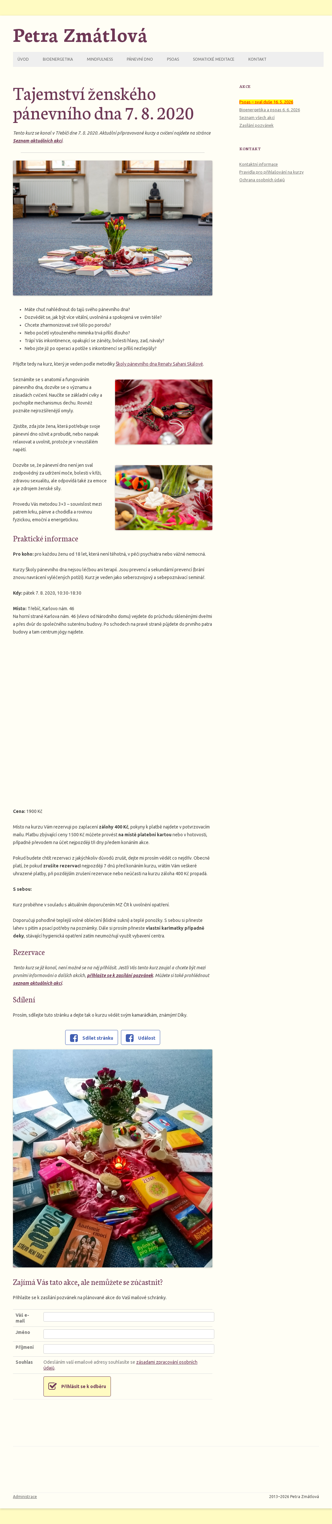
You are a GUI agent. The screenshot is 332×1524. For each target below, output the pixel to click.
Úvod (23, 59)
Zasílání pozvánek (256, 125)
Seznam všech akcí (257, 117)
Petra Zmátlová (80, 33)
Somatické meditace (213, 59)
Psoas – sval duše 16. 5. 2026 (266, 102)
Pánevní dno (140, 59)
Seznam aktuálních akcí (37, 140)
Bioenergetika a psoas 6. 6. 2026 (269, 109)
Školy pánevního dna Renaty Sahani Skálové (159, 364)
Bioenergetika (58, 59)
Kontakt (257, 59)
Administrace (25, 1496)
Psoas (173, 59)
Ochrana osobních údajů (262, 179)
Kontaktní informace (258, 164)
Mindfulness (100, 59)
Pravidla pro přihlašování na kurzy (271, 172)
